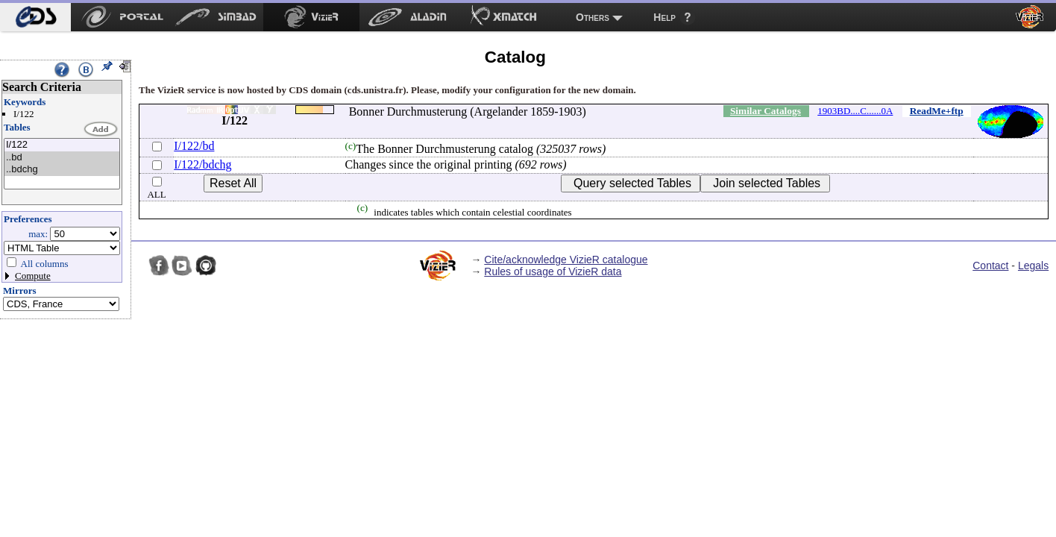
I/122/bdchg (202, 164)
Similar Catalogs (765, 110)
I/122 (61, 145)
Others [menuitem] (592, 17)
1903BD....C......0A (855, 110)
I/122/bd (194, 145)
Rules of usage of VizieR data (552, 271)
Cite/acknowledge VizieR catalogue (565, 260)
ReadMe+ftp (937, 110)
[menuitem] (35, 17)
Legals (1033, 265)
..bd (61, 157)
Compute (33, 275)
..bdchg (61, 169)
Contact (990, 265)
